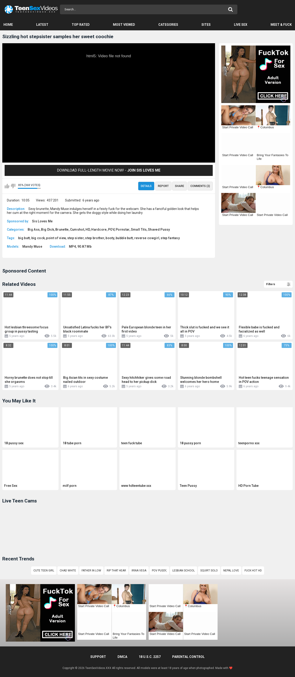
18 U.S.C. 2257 (150, 657)
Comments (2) (200, 186)
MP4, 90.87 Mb (80, 246)
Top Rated (81, 24)
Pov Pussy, (159, 570)
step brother (94, 238)
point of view (56, 238)
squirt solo (209, 570)
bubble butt (124, 238)
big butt (24, 238)
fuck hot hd (253, 570)
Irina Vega (139, 570)
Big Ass (34, 229)
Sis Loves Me (42, 221)
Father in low (91, 570)
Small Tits (139, 229)
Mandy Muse (32, 246)
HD (88, 229)
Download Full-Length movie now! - (108, 170)
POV (111, 229)
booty (110, 238)
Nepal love (231, 570)
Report (163, 186)
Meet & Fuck (281, 24)
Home (8, 24)
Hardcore (98, 229)
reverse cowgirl (146, 238)
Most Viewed (124, 24)
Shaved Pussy (159, 229)
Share (179, 186)
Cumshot (77, 229)
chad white (68, 570)
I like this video (7, 186)
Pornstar (122, 229)
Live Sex (240, 24)
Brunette (61, 229)
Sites (206, 24)
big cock (38, 238)
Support (98, 657)
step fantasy (170, 238)
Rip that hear (116, 570)
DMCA (122, 657)
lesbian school (183, 570)
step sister (75, 238)
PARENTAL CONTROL (188, 657)
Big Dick (47, 229)
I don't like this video (13, 186)
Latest (42, 24)
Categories (168, 24)
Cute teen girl (43, 570)
